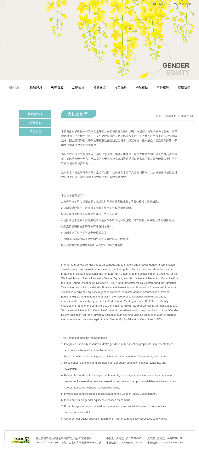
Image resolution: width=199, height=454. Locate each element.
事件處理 (163, 87)
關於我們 (15, 87)
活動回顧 (78, 87)
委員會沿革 (35, 114)
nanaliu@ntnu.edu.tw (130, 442)
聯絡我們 (184, 87)
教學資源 (57, 87)
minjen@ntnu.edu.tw (171, 442)
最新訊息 (36, 87)
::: (5, 82)
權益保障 (120, 87)
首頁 (158, 116)
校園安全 (99, 87)
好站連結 (142, 87)
